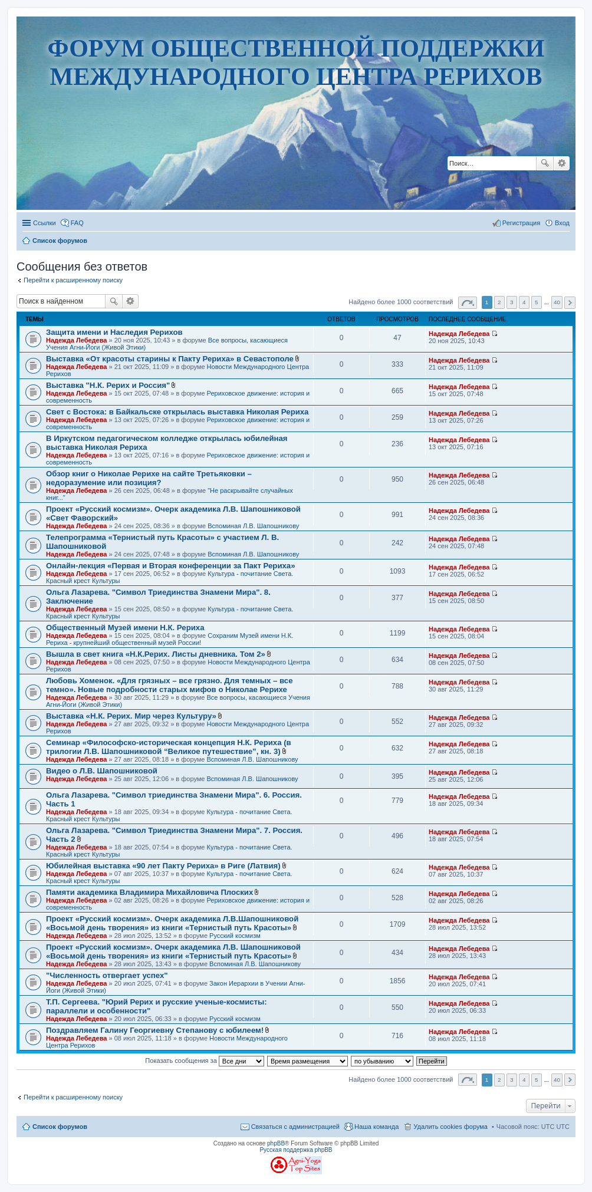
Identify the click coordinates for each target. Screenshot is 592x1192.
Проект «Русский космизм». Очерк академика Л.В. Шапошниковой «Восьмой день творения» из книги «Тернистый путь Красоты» (173, 951)
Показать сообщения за (204, 1060)
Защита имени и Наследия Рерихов (114, 332)
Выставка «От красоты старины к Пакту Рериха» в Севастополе (170, 358)
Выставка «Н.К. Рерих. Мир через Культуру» (131, 716)
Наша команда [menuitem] (376, 1126)
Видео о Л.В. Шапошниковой (101, 770)
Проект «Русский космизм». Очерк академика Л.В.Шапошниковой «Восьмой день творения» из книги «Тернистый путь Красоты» (172, 923)
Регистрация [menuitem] (521, 222)
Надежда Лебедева (76, 340)
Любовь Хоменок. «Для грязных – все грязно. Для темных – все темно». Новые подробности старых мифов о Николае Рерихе (169, 685)
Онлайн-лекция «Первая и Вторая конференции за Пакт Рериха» (170, 565)
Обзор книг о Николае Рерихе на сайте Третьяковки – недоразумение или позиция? (149, 478)
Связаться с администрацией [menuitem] (295, 1126)
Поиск (545, 163)
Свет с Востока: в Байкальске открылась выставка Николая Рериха (177, 411)
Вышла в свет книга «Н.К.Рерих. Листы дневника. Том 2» (155, 654)
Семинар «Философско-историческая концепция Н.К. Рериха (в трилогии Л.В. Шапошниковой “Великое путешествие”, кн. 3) (168, 747)
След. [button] (569, 303)
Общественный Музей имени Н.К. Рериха (125, 627)
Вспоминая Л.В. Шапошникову (253, 525)
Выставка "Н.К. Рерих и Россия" (108, 385)
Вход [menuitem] (562, 222)
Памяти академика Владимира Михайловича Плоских (149, 892)
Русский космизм (235, 935)
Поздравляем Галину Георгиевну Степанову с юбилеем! (155, 1030)
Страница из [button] (467, 303)
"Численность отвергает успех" (107, 975)
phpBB (276, 1143)
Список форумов (59, 1126)
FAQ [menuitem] (77, 222)
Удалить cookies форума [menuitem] (450, 1126)
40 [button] (557, 302)
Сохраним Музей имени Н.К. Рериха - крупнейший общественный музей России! (169, 639)
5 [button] (536, 302)
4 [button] (524, 302)
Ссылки (44, 222)
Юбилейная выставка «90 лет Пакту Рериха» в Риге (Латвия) (163, 865)
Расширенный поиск (562, 163)
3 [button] (512, 302)
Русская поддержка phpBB (295, 1150)
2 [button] (499, 302)
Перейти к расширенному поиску (73, 280)
